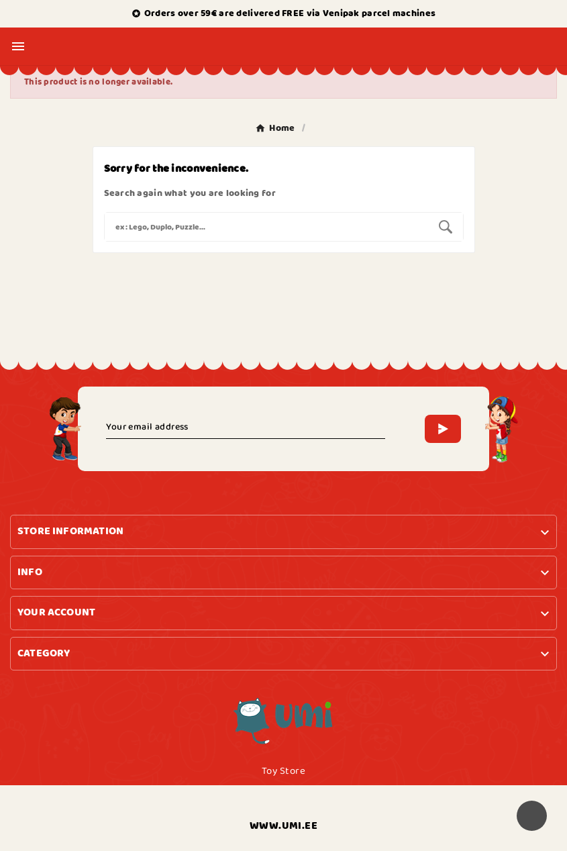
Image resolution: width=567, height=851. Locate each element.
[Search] (266, 227)
